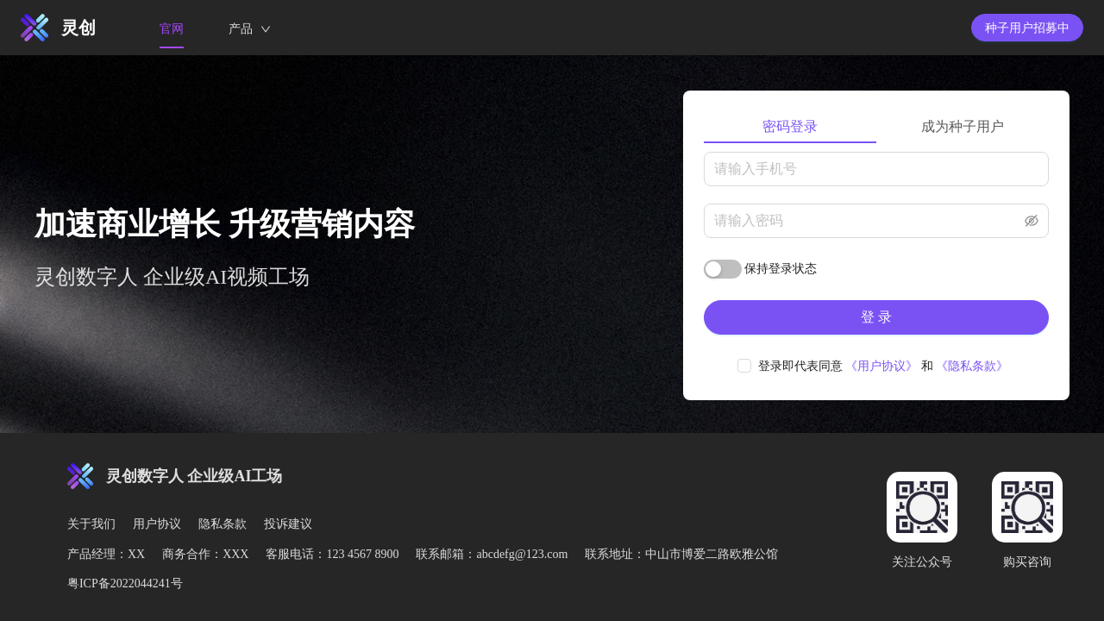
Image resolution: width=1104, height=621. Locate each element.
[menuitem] (172, 28)
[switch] (723, 269)
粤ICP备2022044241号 (125, 583)
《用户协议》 (881, 366)
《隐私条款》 (972, 366)
